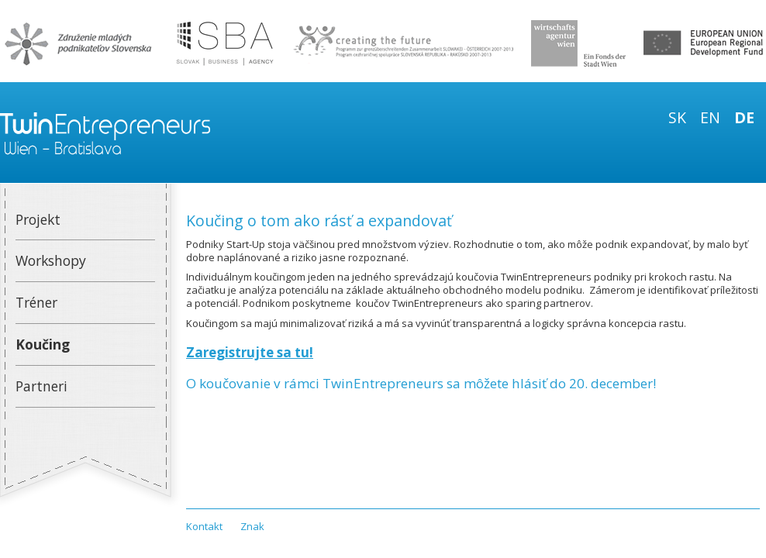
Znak (252, 526)
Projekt (38, 219)
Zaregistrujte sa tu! (249, 352)
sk (677, 117)
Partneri (41, 386)
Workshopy (51, 260)
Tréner (36, 302)
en (710, 117)
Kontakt (204, 526)
